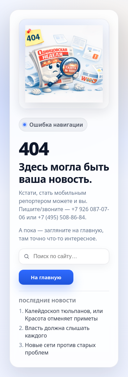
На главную (46, 277)
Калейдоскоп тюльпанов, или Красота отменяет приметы (64, 314)
